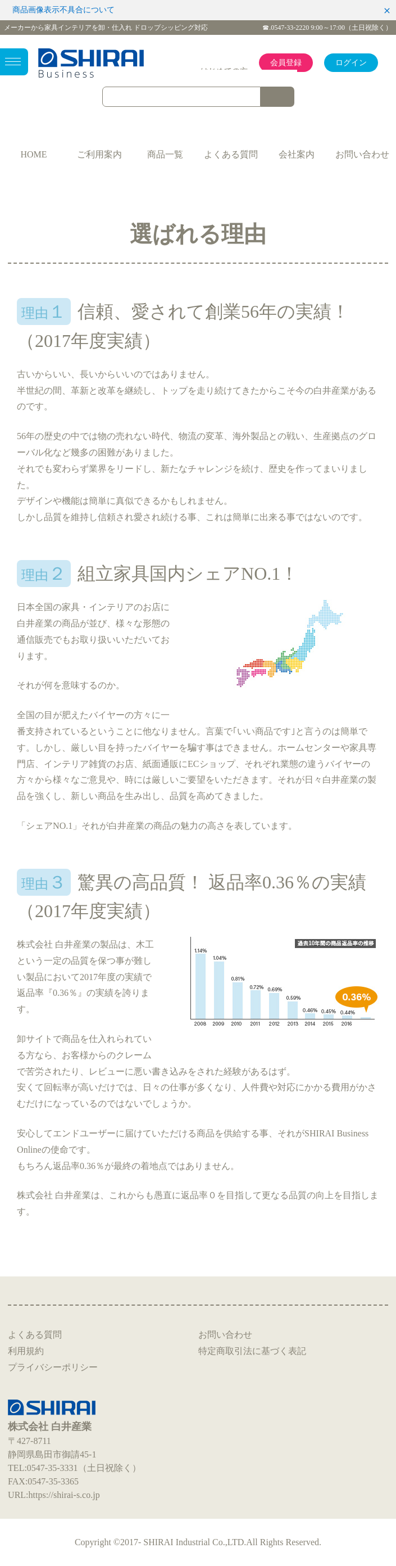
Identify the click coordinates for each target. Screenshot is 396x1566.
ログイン (351, 62)
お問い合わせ (362, 154)
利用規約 (26, 1351)
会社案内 (297, 154)
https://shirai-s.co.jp (64, 1495)
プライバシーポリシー (53, 1367)
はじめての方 (224, 71)
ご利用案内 (99, 154)
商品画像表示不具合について (63, 10)
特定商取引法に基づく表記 (252, 1351)
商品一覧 (165, 154)
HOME (33, 154)
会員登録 (286, 62)
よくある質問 (231, 154)
